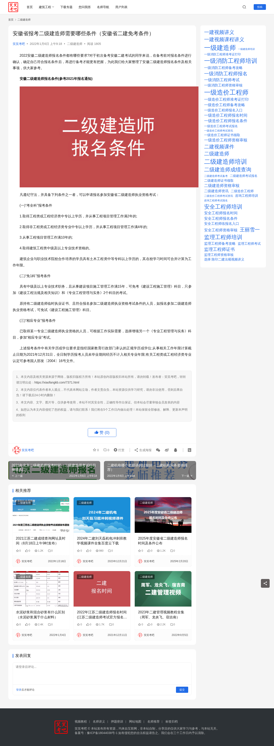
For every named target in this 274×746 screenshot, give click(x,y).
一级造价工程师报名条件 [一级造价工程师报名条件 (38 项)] (225, 121)
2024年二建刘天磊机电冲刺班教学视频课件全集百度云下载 (102, 541)
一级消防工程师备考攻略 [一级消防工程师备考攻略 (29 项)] (223, 68)
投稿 (259, 7)
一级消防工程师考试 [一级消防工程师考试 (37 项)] (222, 80)
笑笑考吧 (19, 44)
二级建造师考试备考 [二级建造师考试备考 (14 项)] (216, 176)
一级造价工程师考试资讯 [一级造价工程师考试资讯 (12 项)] (218, 130)
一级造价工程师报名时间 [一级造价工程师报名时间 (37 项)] (225, 115)
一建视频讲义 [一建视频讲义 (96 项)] (219, 32)
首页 (30, 7)
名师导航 (103, 7)
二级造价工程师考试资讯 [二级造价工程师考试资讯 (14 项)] (218, 195)
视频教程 (81, 721)
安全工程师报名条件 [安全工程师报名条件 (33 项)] (221, 218)
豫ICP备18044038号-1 (102, 733)
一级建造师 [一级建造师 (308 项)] (220, 47)
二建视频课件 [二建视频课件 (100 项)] (219, 147)
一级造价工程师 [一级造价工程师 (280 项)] (226, 92)
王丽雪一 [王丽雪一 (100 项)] (250, 229)
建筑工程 (45, 7)
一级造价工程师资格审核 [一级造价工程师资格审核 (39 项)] (225, 140)
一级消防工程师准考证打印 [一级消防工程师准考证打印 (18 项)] (222, 54)
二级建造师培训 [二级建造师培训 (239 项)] (225, 161)
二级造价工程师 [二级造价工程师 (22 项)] (242, 191)
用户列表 (121, 7)
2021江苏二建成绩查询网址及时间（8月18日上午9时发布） (41, 541)
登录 (18, 689)
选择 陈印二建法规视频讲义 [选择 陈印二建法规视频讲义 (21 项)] (224, 259)
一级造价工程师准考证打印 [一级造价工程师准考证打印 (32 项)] (226, 99)
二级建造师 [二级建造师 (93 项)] (216, 154)
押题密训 (117, 721)
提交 (182, 689)
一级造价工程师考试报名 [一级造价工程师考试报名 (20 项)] (221, 126)
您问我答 (85, 7)
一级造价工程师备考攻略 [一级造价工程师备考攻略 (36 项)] (224, 105)
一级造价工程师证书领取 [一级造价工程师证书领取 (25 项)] (222, 135)
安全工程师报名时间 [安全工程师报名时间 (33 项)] (221, 213)
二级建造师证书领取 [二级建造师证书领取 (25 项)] (219, 180)
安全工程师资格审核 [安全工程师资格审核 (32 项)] (221, 230)
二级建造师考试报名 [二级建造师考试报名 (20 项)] (243, 176)
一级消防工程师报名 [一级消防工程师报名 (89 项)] (225, 73)
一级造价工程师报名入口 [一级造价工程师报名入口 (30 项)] (223, 110)
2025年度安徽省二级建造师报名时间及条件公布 (163, 541)
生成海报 (143, 450)
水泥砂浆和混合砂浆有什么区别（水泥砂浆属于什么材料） (40, 614)
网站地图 (135, 721)
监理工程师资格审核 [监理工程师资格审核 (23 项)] (219, 255)
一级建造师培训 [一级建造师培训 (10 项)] (246, 49)
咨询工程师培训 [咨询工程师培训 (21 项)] (246, 195)
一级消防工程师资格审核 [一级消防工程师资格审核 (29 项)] (223, 85)
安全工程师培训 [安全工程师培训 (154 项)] (223, 207)
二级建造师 (74, 44)
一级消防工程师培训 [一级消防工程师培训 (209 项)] (230, 60)
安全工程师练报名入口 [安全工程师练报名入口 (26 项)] (221, 223)
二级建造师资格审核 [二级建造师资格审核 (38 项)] (222, 185)
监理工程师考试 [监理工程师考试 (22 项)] (249, 243)
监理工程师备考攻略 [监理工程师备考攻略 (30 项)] (220, 243)
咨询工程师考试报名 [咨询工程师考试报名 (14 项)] (216, 200)
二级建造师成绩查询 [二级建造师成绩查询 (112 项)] (227, 169)
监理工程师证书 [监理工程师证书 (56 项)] (219, 249)
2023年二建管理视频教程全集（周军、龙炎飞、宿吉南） (161, 614)
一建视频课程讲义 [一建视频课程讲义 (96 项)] (224, 39)
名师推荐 (153, 721)
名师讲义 (99, 721)
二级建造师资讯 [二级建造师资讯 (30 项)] (216, 191)
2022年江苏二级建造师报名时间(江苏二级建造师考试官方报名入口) (102, 615)
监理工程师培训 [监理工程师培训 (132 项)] (223, 237)
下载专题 (66, 7)
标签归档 (171, 721)
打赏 (118, 450)
